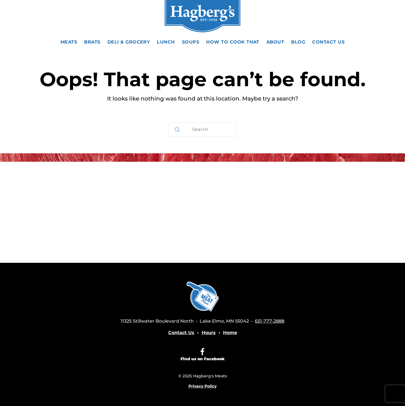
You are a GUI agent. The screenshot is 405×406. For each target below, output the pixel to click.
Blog (298, 42)
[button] (36, 17)
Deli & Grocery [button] (128, 42)
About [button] (275, 42)
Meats (68, 42)
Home (230, 332)
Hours (209, 332)
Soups (190, 42)
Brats (92, 42)
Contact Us (328, 42)
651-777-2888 (348, 16)
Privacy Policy (202, 386)
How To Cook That (232, 42)
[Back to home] (202, 17)
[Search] (202, 129)
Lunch (166, 42)
